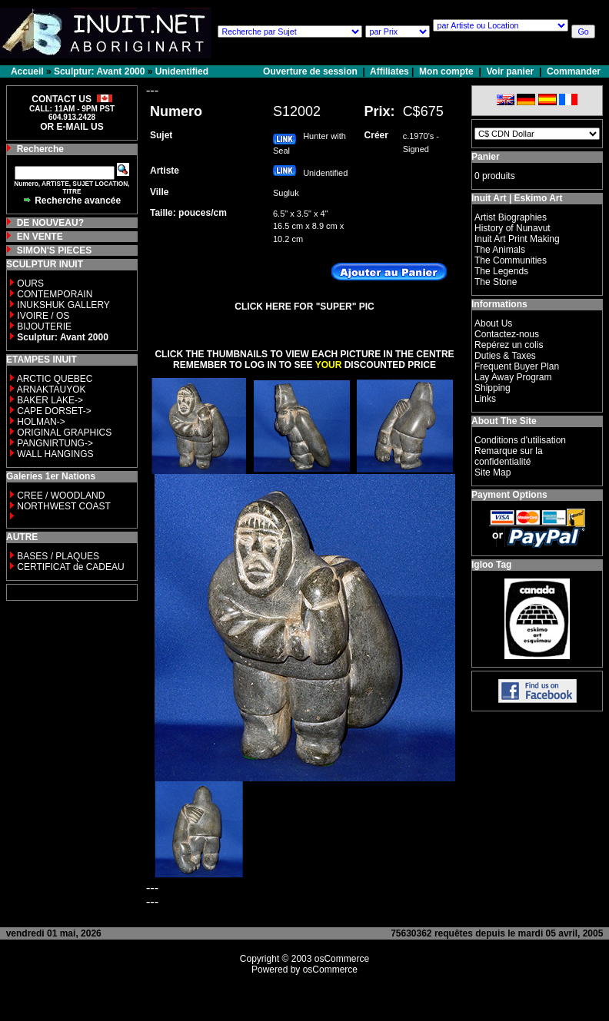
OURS (30, 283)
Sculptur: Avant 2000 (99, 71)
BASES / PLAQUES (58, 556)
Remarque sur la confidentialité (508, 456)
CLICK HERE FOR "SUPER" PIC (304, 306)
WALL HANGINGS (55, 454)
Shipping (492, 388)
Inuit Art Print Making (517, 239)
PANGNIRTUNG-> (55, 443)
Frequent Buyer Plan (516, 366)
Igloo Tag (491, 564)
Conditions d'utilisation (520, 440)
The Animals (499, 249)
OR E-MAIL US (71, 126)
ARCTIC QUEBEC (55, 378)
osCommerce (341, 958)
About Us (493, 323)
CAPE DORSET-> (54, 411)
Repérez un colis (508, 345)
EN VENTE (40, 236)
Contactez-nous (506, 334)
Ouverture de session (311, 71)
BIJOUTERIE (44, 326)
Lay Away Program (513, 377)
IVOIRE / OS (43, 315)
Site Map (492, 472)
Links (485, 398)
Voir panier (510, 71)
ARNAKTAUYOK (51, 389)
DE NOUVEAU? (50, 222)
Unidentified (181, 71)
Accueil (27, 71)
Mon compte (446, 71)
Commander (574, 71)
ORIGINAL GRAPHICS (64, 432)
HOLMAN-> (41, 421)
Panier (485, 156)
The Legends (501, 271)
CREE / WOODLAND (60, 495)
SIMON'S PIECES (54, 250)
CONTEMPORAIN (54, 294)
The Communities (510, 260)
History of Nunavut (512, 228)
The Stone (495, 282)
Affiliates (389, 71)
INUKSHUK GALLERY (63, 305)
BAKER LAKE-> (50, 400)
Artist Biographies (510, 217)
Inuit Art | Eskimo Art (516, 198)
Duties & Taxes (505, 355)
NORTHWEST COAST (63, 506)
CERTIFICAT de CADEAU (70, 567)
